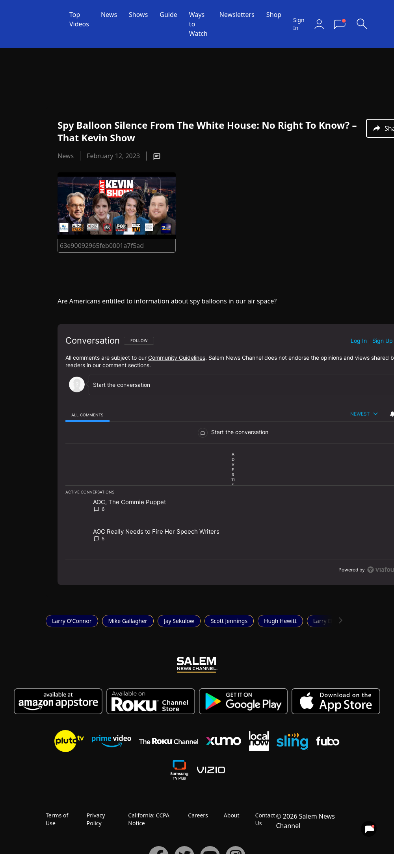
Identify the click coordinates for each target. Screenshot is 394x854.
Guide (168, 14)
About (232, 815)
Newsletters (237, 14)
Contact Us (265, 819)
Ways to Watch (198, 24)
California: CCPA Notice (148, 819)
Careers (198, 815)
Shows (138, 14)
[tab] (87, 414)
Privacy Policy (96, 819)
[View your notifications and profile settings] (369, 829)
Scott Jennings (229, 621)
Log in (359, 340)
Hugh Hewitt (280, 621)
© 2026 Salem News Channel (305, 821)
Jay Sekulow (179, 621)
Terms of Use (57, 819)
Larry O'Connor (72, 621)
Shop (273, 14)
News (109, 14)
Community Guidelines (176, 357)
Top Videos (79, 19)
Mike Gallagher (127, 621)
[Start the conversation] (241, 385)
